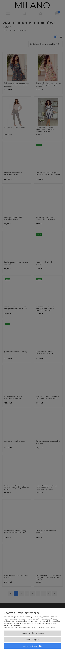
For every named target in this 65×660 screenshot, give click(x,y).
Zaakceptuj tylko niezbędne (32, 633)
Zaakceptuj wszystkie (32, 646)
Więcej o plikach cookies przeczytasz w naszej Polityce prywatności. (29, 627)
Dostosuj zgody (32, 639)
